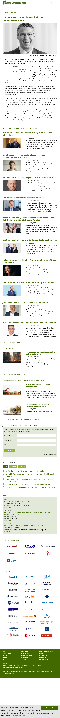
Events (5, 496)
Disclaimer (42, 657)
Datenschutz (43, 659)
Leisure (5, 659)
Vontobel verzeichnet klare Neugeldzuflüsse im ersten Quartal (27, 484)
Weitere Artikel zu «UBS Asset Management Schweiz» (23, 381)
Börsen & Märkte (26, 655)
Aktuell (6, 13)
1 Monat (22, 466)
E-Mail (6, 445)
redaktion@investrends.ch (11, 667)
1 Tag (5, 466)
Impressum (43, 655)
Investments (7, 653)
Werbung (42, 653)
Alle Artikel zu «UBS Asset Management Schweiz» (22, 419)
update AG (13, 674)
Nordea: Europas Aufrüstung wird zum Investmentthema (25, 471)
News (4, 651)
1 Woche (13, 466)
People (14, 13)
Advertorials (8, 349)
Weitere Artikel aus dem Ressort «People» (20, 128)
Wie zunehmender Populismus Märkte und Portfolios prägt (40, 353)
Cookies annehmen (49, 708)
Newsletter (24, 651)
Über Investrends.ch (46, 651)
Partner (8, 571)
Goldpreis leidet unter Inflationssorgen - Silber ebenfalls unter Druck (30, 487)
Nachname (8, 440)
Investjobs (24, 657)
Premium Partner (12, 540)
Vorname (8, 435)
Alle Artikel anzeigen (12, 343)
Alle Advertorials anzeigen (14, 374)
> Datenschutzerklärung (19, 716)
